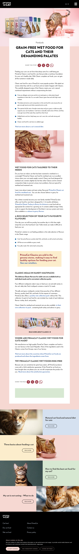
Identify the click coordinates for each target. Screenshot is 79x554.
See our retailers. (28, 262)
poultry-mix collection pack (40, 296)
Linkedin (47, 65)
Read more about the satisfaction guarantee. (34, 372)
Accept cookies (13, 548)
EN (66, 4)
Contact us (30, 528)
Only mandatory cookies (30, 548)
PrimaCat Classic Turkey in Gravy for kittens (31, 204)
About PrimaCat (32, 523)
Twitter (43, 65)
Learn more (40, 544)
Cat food (5, 523)
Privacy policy (31, 532)
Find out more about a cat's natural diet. (29, 127)
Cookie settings (47, 548)
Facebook (39, 65)
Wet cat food (7, 532)
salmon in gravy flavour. (35, 211)
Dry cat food (7, 528)
